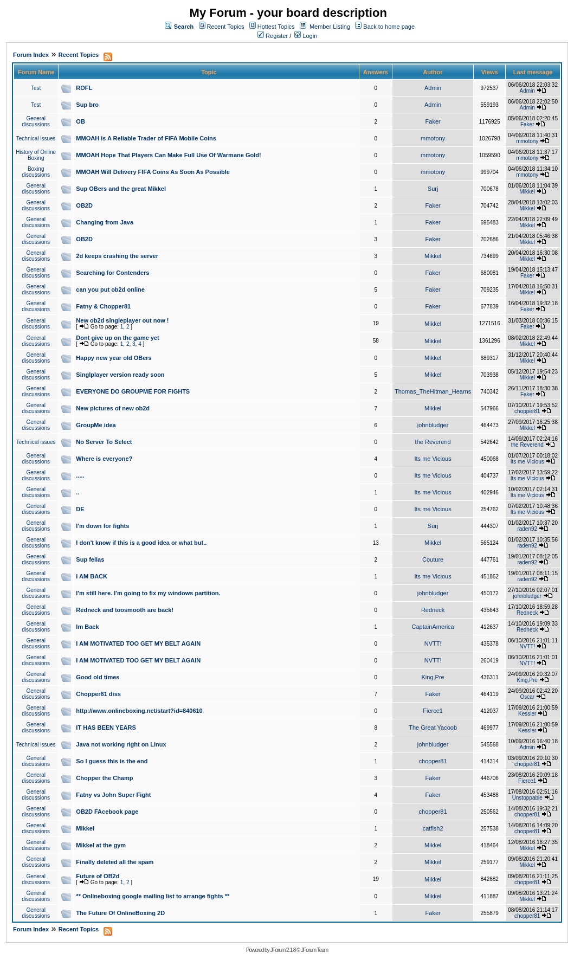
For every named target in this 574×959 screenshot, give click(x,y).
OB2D (84, 205)
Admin (432, 88)
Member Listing (329, 26)
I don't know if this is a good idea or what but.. (141, 542)
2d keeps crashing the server (117, 256)
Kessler (527, 714)
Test (36, 88)
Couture (432, 559)
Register (272, 36)
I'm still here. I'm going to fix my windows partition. (148, 593)
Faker (433, 121)
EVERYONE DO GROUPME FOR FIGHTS (133, 391)
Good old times (97, 677)
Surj (433, 188)
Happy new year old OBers (113, 358)
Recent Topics (225, 26)
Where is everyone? (104, 458)
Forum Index (31, 55)
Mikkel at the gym (101, 845)
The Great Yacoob (433, 727)
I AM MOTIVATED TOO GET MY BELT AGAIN (138, 643)
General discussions (36, 121)
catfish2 (433, 828)
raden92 (527, 529)
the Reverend (433, 442)
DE (80, 509)
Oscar (527, 697)
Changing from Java (104, 222)
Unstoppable (527, 798)
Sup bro (87, 104)
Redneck (432, 610)
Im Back (87, 626)
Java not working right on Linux (121, 744)
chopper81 (527, 411)
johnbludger (433, 425)
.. (77, 492)
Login (305, 36)
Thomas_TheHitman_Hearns (433, 391)
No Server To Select (104, 442)
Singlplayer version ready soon (120, 374)
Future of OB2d (97, 876)
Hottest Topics (276, 26)
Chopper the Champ (104, 778)
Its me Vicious (432, 458)
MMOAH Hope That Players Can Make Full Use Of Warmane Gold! (168, 155)
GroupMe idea (95, 425)
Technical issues (36, 138)
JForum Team (314, 950)
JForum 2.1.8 (282, 950)
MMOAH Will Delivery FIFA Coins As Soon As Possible (153, 172)
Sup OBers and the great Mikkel (121, 188)
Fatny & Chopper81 (103, 306)
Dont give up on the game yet (117, 337)
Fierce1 (433, 710)
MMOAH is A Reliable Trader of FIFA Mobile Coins (146, 138)
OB (80, 121)
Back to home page (389, 26)
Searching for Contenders (112, 272)
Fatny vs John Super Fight (113, 794)
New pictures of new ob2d (113, 408)
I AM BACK (91, 576)
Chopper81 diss (98, 694)
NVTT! (433, 643)
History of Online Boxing (36, 155)
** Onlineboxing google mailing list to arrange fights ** (152, 896)
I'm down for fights (102, 526)
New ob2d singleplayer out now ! (122, 320)
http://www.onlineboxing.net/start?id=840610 (139, 710)
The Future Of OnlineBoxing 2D (120, 913)
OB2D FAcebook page (107, 811)
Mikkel (527, 192)
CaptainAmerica (432, 626)
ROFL (84, 88)
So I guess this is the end (111, 761)
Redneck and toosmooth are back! (124, 610)
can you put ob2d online (110, 289)
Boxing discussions (36, 172)
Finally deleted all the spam (114, 862)
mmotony (433, 138)
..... (80, 475)
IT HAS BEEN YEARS (106, 727)
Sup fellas (90, 559)
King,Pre (433, 677)
